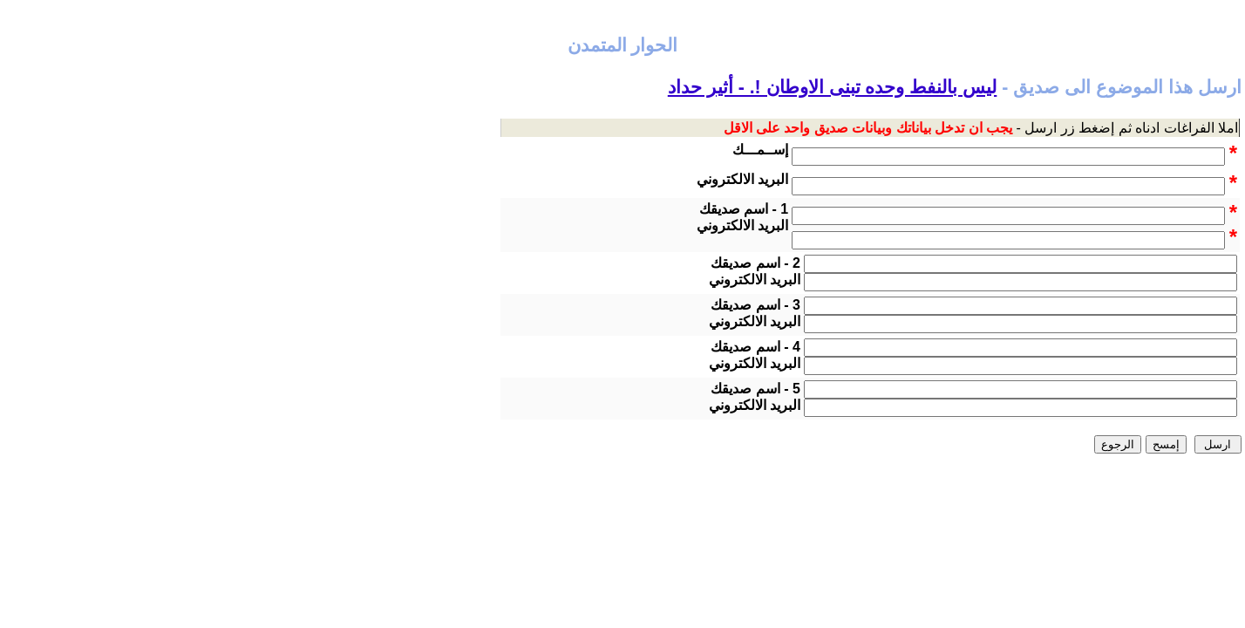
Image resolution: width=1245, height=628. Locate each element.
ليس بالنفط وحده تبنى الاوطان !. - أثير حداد (832, 87)
